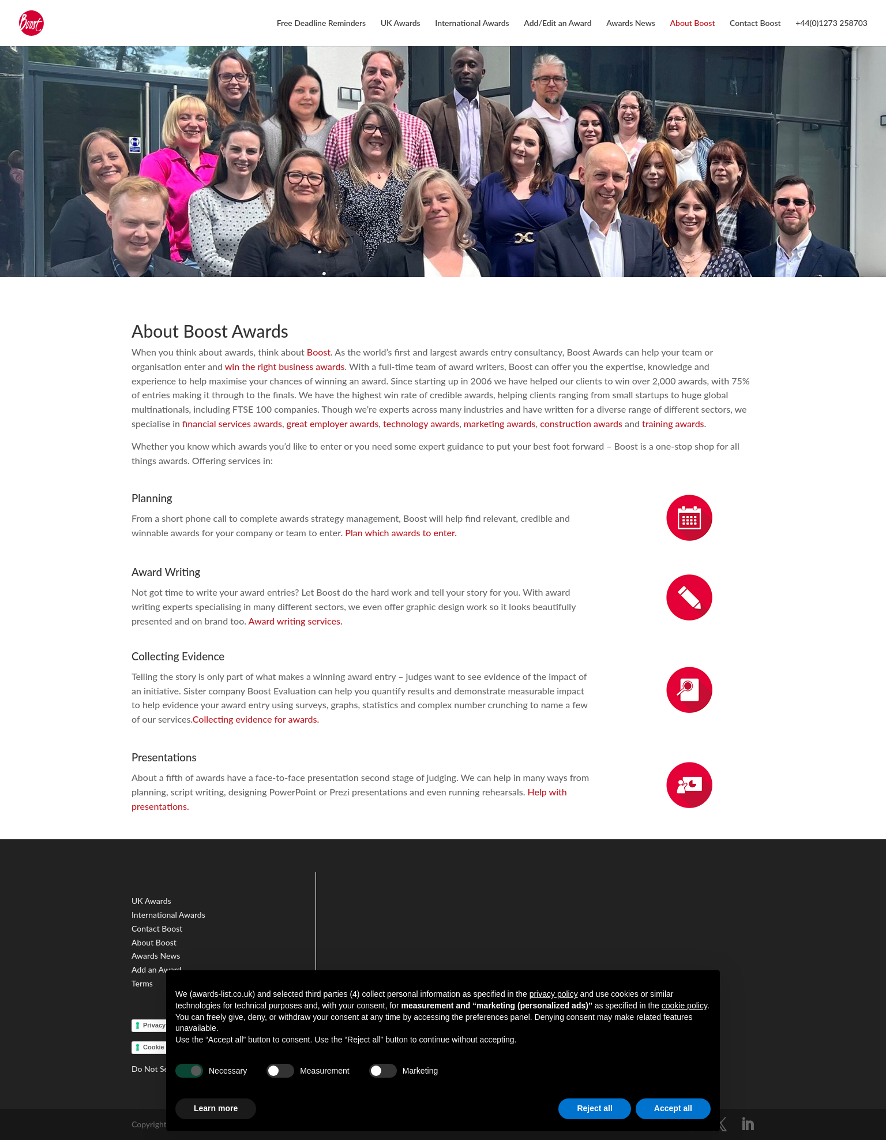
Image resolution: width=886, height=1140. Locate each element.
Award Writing (166, 572)
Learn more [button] (216, 1108)
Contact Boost (755, 23)
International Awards (472, 23)
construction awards (581, 423)
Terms (143, 983)
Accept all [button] (673, 1108)
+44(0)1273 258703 (831, 23)
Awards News (630, 23)
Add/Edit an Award (557, 23)
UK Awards (401, 23)
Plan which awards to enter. (402, 532)
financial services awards (232, 423)
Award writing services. (296, 620)
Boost (319, 351)
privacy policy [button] (554, 994)
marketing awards (500, 423)
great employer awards (333, 423)
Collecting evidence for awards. (256, 718)
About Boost (692, 23)
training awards (673, 423)
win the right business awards (285, 366)
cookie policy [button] (684, 1005)
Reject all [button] (594, 1108)
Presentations (164, 757)
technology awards (421, 423)
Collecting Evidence (178, 656)
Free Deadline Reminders (321, 23)
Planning (152, 498)
